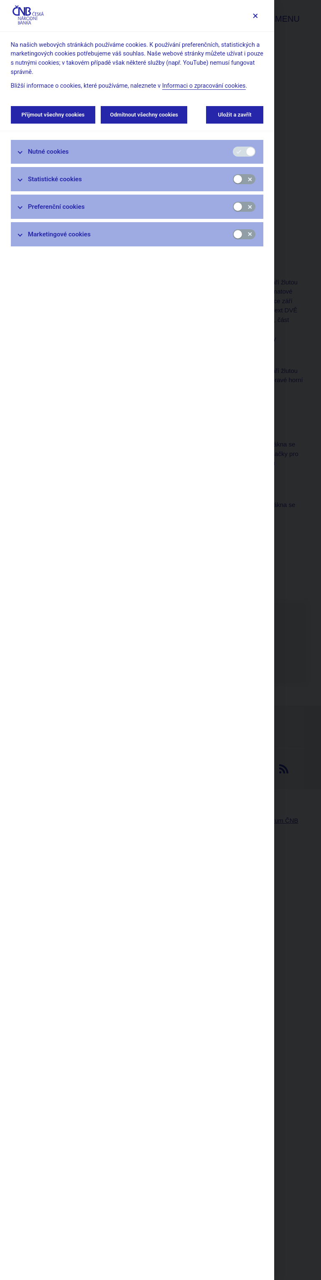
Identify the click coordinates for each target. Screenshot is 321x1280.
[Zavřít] (255, 16)
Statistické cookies (55, 179)
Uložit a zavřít (234, 115)
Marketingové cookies (59, 234)
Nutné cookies (48, 151)
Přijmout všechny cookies (53, 115)
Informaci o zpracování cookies (204, 85)
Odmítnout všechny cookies (144, 115)
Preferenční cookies (56, 206)
